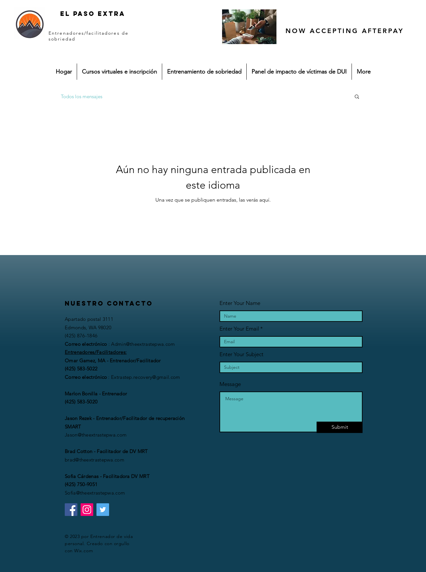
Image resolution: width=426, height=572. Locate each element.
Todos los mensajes (81, 96)
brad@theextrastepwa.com (94, 460)
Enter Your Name (239, 303)
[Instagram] (87, 509)
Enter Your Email (239, 329)
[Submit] (340, 427)
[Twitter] (102, 509)
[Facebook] (71, 509)
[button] (357, 97)
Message (230, 384)
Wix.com (83, 551)
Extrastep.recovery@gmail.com (145, 377)
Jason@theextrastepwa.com (96, 435)
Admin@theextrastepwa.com (143, 344)
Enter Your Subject (241, 354)
